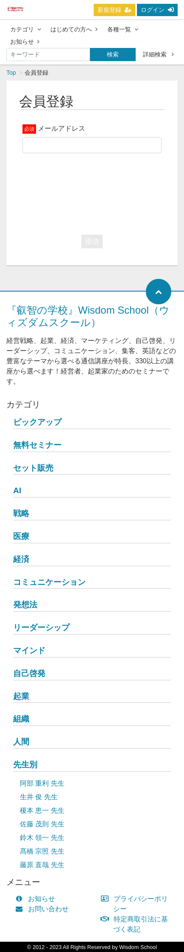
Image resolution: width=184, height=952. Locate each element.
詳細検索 (158, 54)
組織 (21, 718)
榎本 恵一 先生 (42, 810)
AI (17, 490)
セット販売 (33, 467)
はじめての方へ (74, 29)
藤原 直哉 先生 (42, 864)
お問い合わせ (44, 909)
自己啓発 (29, 673)
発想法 (25, 604)
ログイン (157, 9)
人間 (21, 741)
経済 (21, 559)
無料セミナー (37, 445)
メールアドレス (61, 128)
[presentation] (86, 191)
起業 (21, 696)
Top (11, 72)
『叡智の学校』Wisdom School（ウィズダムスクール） (88, 316)
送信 (92, 241)
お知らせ (24, 41)
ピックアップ (37, 422)
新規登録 (114, 9)
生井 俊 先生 (39, 796)
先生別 (25, 764)
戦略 (21, 513)
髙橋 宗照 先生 (42, 851)
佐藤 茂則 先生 (42, 824)
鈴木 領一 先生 (42, 837)
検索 (113, 54)
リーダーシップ (41, 627)
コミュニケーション (49, 582)
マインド (29, 650)
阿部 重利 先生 (42, 783)
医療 (21, 536)
